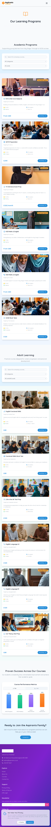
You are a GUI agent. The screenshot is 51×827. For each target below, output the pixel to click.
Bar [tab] (14, 688)
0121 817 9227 (7, 763)
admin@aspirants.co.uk (10, 760)
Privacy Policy (6, 788)
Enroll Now (42, 117)
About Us (4, 774)
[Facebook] (3, 812)
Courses (4, 776)
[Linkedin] (11, 812)
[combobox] (25, 61)
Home (3, 771)
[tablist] (25, 688)
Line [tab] (36, 688)
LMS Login (5, 793)
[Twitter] (7, 812)
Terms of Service (7, 790)
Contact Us (25, 737)
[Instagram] (14, 812)
